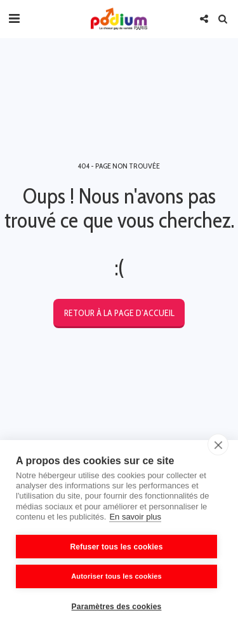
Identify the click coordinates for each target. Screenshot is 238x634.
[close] (218, 444)
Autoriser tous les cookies (116, 576)
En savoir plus (135, 516)
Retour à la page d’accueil (119, 313)
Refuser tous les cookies (116, 546)
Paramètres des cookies (117, 606)
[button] (14, 18)
